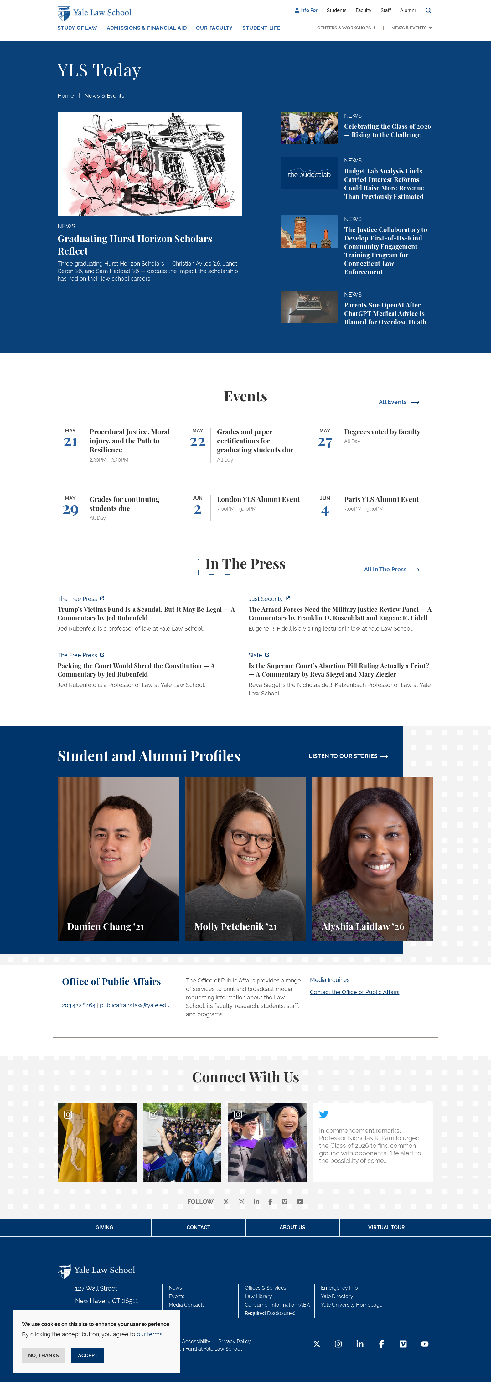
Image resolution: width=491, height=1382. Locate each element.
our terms (150, 1334)
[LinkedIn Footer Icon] (360, 1344)
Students (336, 10)
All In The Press (386, 569)
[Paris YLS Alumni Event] (373, 508)
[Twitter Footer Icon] (317, 1344)
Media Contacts (187, 1305)
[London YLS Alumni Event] (245, 508)
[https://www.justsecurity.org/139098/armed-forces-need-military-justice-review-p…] (341, 615)
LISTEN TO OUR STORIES (343, 756)
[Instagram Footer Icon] (338, 1344)
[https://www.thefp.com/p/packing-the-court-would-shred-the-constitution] (150, 672)
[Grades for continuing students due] (118, 508)
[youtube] (300, 1202)
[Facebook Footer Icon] (381, 1344)
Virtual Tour (386, 1227)
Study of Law (77, 28)
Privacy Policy (234, 1341)
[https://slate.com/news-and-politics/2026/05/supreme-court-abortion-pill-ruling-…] (341, 676)
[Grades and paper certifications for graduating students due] (245, 445)
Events (176, 1296)
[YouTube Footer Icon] (425, 1344)
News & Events (409, 27)
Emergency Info (339, 1288)
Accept (88, 1356)
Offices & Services (265, 1288)
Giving (104, 1227)
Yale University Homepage (351, 1305)
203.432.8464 (79, 1005)
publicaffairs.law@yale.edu (135, 1005)
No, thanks (43, 1356)
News (175, 1288)
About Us (292, 1227)
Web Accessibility (190, 1341)
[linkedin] (256, 1202)
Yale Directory (337, 1296)
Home (66, 95)
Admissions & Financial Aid (147, 28)
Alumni (408, 10)
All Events (393, 402)
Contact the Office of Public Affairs (355, 992)
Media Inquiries (330, 980)
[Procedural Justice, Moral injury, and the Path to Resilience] (118, 445)
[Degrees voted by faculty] (373, 445)
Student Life (261, 28)
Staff (386, 10)
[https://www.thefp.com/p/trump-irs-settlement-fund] (150, 615)
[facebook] (270, 1202)
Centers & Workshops (344, 27)
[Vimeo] (284, 1202)
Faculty (363, 10)
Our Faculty (214, 28)
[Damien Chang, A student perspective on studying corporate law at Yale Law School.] (118, 859)
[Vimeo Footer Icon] (403, 1344)
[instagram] (241, 1202)
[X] (226, 1202)
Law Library (258, 1296)
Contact (198, 1227)
